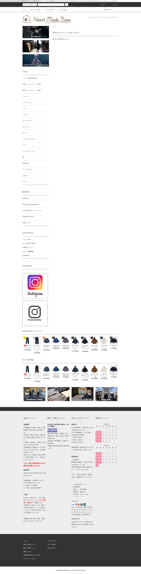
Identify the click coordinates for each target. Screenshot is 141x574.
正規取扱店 (26, 255)
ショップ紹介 (27, 239)
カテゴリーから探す (34, 9)
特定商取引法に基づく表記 (32, 555)
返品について (28, 551)
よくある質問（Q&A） (29, 243)
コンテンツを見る (61, 9)
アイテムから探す (48, 9)
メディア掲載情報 (28, 251)
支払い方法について (30, 544)
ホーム (25, 9)
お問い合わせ (106, 9)
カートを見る (51, 544)
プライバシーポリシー (30, 558)
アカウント (102, 4)
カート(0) (113, 4)
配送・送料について (30, 548)
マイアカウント (52, 541)
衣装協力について (28, 247)
